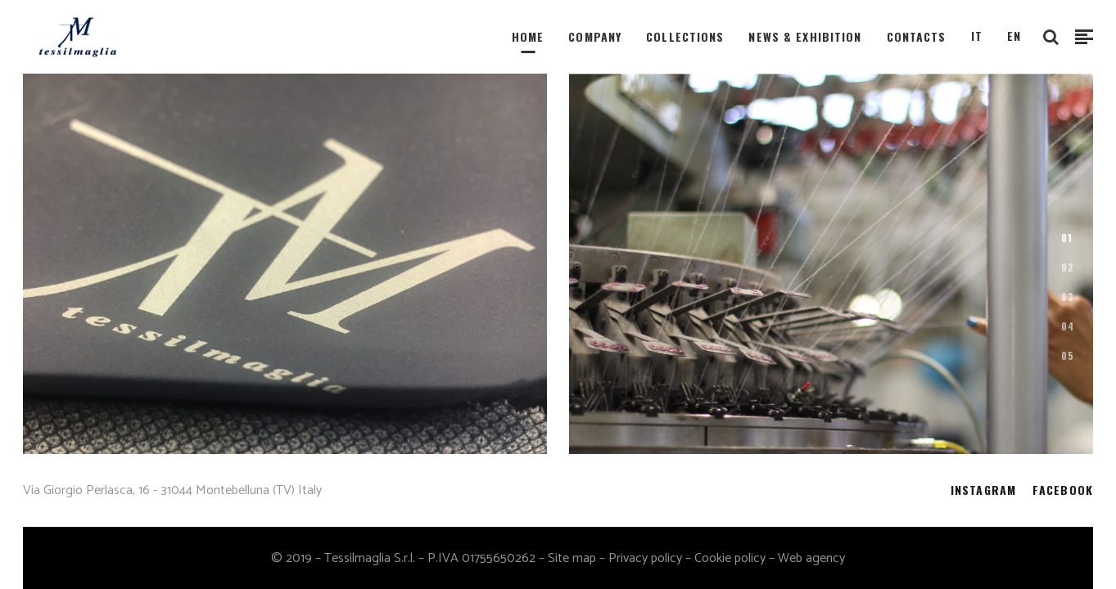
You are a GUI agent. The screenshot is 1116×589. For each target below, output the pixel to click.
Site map (572, 558)
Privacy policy (645, 558)
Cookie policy (730, 558)
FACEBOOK (1062, 489)
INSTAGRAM (983, 489)
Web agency (811, 558)
